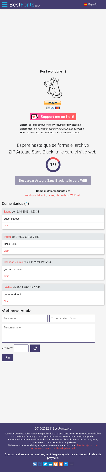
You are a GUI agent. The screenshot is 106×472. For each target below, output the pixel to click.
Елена (8, 211)
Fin (8, 357)
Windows (30, 195)
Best (24, 4)
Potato (8, 236)
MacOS (41, 195)
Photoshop (62, 195)
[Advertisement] (53, 39)
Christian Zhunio (13, 262)
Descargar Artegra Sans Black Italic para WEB (53, 180)
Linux (51, 195)
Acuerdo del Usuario (41, 448)
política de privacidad (64, 448)
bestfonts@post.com (87, 445)
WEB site (75, 195)
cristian (8, 287)
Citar (6, 225)
